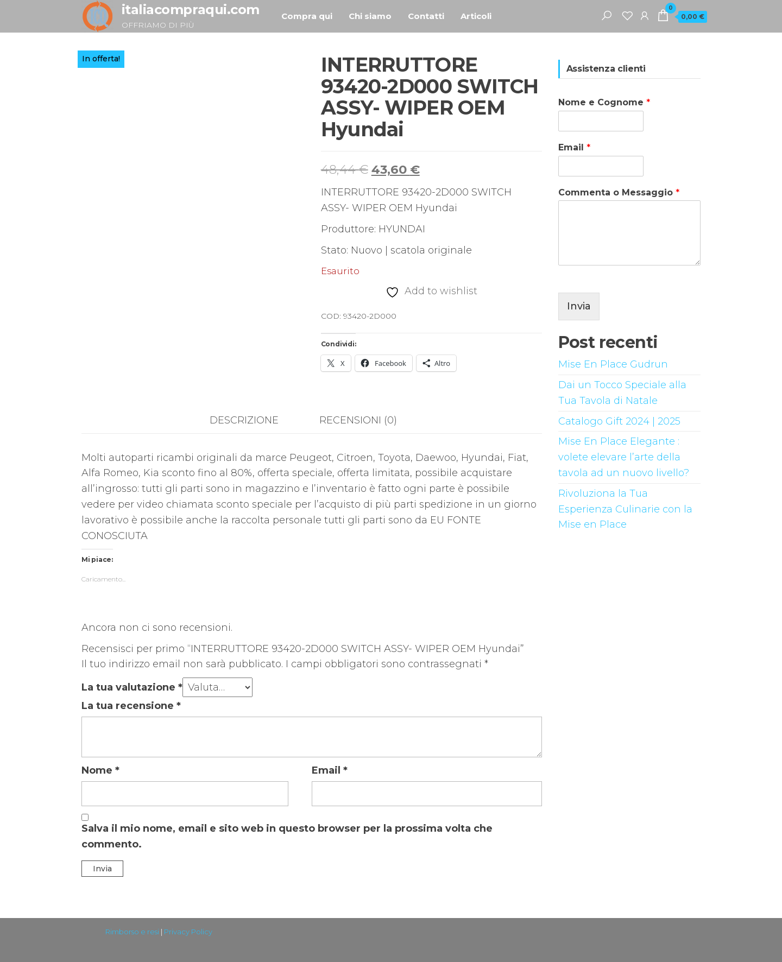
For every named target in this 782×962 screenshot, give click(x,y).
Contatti (426, 16)
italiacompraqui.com (191, 9)
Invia (579, 306)
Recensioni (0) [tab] (358, 420)
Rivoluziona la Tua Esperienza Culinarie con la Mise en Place (625, 509)
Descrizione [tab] (244, 420)
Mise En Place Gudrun (613, 364)
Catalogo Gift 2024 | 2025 (619, 421)
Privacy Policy (188, 931)
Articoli (476, 16)
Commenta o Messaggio (618, 192)
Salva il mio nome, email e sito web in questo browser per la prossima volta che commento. (287, 836)
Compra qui (306, 16)
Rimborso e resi (132, 931)
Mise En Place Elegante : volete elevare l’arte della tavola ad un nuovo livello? (623, 457)
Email (330, 770)
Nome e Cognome (604, 102)
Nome (100, 770)
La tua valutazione (131, 687)
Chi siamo (370, 16)
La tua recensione (131, 706)
